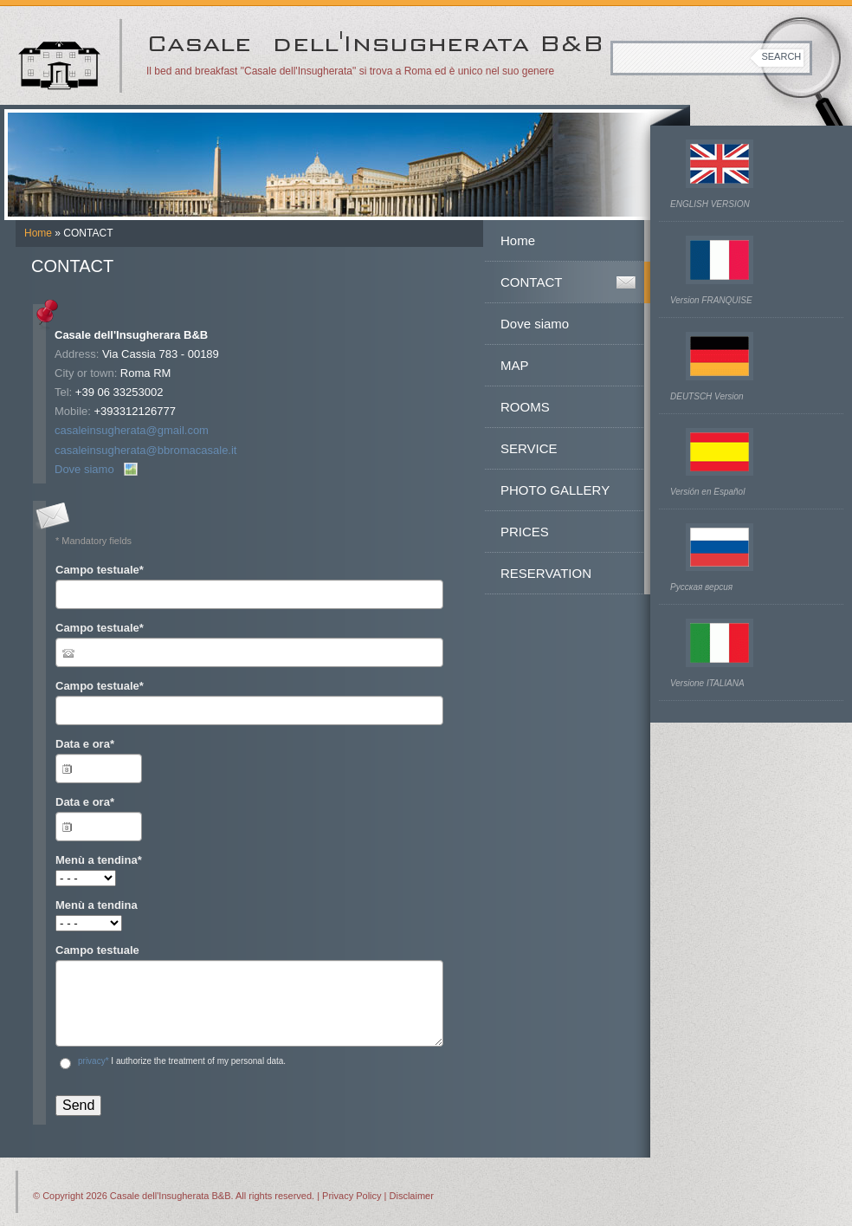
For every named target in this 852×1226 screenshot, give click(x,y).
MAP (514, 365)
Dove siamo (84, 469)
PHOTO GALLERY (555, 490)
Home (38, 233)
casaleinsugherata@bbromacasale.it (145, 450)
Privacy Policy (351, 1195)
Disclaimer (412, 1195)
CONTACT (531, 282)
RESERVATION (545, 573)
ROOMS (525, 406)
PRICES (524, 531)
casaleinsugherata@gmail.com (132, 430)
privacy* (93, 1061)
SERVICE (529, 448)
